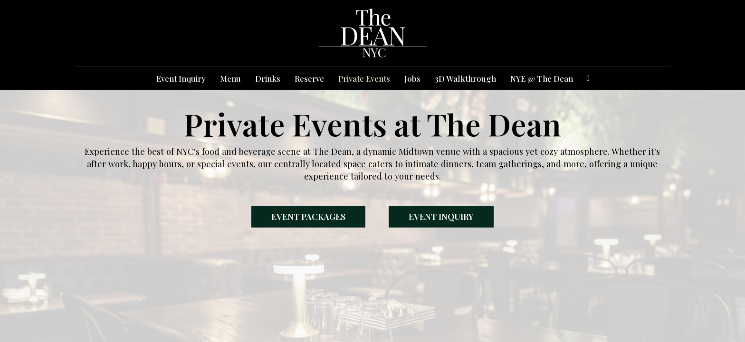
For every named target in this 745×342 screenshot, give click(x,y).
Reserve (309, 78)
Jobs (412, 78)
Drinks (267, 78)
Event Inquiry (181, 78)
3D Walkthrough (465, 78)
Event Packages (308, 216)
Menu (230, 78)
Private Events (364, 78)
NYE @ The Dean (541, 78)
